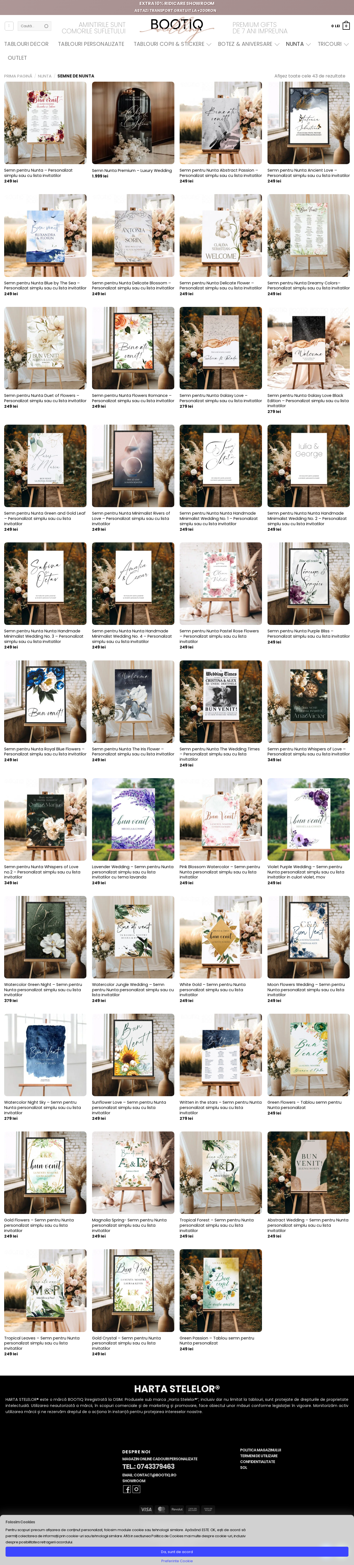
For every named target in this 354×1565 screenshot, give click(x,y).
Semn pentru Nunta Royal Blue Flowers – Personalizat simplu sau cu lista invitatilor (45, 752)
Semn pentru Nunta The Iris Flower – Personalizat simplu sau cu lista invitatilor (133, 752)
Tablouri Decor (26, 44)
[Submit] (46, 26)
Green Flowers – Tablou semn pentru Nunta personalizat (305, 1105)
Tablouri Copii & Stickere (171, 44)
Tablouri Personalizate (91, 44)
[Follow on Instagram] (136, 1489)
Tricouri (332, 44)
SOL (243, 1467)
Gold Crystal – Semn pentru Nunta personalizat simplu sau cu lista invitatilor (126, 1343)
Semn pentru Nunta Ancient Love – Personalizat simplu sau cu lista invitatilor (309, 173)
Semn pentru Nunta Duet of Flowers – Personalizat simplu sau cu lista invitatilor (45, 398)
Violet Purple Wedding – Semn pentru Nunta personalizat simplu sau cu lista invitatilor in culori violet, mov (306, 872)
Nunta (297, 44)
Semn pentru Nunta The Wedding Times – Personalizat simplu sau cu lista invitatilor (220, 754)
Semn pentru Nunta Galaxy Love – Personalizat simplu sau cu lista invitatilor (221, 398)
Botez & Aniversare (247, 44)
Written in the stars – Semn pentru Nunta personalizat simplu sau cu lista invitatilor (221, 1107)
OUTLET (17, 58)
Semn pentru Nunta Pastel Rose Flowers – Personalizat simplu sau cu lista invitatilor (219, 636)
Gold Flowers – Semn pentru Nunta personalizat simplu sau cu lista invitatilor (39, 1225)
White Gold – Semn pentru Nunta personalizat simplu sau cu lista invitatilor (213, 990)
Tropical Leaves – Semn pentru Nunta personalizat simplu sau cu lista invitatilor (42, 1343)
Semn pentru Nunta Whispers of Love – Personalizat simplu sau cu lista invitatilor (309, 752)
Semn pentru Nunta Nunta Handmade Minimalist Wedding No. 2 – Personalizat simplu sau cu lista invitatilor (307, 518)
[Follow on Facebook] (127, 1489)
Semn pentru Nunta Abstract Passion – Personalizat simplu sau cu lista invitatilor (221, 173)
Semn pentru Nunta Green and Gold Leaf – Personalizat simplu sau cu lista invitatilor (45, 518)
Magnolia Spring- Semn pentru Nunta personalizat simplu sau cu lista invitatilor (129, 1225)
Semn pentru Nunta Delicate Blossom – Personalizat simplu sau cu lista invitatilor (133, 286)
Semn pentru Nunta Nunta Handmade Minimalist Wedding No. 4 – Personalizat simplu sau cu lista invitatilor (132, 636)
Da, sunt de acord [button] (177, 1551)
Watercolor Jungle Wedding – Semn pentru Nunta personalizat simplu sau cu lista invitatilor (133, 990)
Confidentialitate (257, 1461)
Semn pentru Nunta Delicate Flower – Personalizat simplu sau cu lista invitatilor (221, 286)
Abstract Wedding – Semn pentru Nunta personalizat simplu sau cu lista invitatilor (308, 1225)
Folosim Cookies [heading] (20, 1522)
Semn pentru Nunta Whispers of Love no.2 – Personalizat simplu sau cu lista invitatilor (42, 872)
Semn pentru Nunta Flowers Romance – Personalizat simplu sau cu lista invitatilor (133, 398)
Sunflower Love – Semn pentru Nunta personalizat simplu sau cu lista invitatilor (129, 1107)
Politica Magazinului (260, 1450)
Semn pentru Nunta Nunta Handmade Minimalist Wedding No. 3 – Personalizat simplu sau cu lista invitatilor (43, 636)
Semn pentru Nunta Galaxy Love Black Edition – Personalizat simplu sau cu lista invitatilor (308, 401)
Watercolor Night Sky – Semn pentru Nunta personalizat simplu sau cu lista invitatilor (42, 1107)
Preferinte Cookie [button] (177, 1561)
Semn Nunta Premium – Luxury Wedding (132, 170)
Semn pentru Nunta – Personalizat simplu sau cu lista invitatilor (38, 173)
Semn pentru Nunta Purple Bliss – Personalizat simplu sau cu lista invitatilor (309, 633)
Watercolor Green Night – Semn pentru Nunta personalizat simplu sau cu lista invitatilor (43, 990)
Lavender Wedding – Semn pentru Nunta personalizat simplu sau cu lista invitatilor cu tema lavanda (133, 872)
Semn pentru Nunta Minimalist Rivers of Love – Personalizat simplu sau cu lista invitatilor (131, 518)
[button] (340, 26)
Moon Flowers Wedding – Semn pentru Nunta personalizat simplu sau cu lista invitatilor (306, 990)
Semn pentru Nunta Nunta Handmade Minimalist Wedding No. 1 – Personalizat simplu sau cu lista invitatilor (219, 518)
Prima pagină (18, 76)
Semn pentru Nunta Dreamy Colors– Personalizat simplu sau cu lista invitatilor (309, 286)
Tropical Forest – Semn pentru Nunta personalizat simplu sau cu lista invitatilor (217, 1225)
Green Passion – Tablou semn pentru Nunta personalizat (217, 1341)
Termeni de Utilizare (258, 1456)
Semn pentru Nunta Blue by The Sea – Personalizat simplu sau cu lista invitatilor (45, 286)
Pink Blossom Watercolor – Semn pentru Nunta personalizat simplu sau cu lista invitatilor (220, 872)
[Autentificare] (9, 26)
